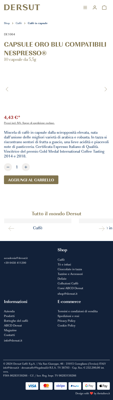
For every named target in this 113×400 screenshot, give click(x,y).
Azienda (9, 311)
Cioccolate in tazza (70, 269)
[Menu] (85, 7)
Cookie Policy (66, 325)
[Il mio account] (94, 7)
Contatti (9, 335)
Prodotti (9, 316)
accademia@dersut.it (16, 258)
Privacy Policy (66, 321)
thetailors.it (103, 393)
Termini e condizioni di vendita (78, 311)
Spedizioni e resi (68, 316)
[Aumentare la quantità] (26, 167)
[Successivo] (106, 88)
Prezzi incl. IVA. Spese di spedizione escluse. (29, 123)
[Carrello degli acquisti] (104, 7)
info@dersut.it (13, 340)
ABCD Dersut (13, 325)
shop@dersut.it (67, 294)
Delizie (62, 278)
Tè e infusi (64, 264)
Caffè (61, 260)
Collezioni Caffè (68, 283)
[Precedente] (7, 88)
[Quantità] (17, 167)
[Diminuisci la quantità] (8, 167)
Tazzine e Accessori (70, 274)
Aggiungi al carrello (31, 180)
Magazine (10, 330)
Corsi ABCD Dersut (70, 288)
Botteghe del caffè (16, 321)
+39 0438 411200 (15, 262)
